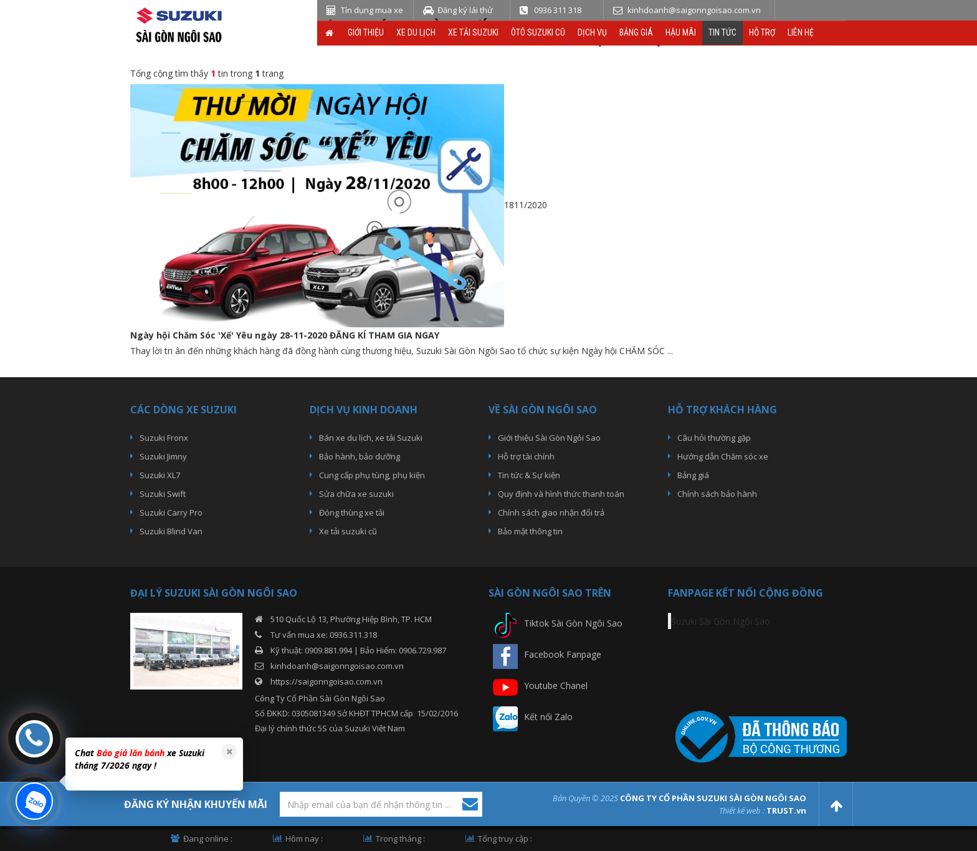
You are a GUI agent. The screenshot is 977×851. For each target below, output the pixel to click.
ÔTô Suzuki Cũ (538, 32)
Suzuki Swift (163, 493)
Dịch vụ (592, 32)
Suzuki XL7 (160, 475)
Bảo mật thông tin (530, 531)
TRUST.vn (786, 810)
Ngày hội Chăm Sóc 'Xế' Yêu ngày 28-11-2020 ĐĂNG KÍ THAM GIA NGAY (284, 335)
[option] (153, 761)
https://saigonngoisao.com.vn (326, 681)
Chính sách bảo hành (717, 493)
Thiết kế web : (742, 810)
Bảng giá (636, 32)
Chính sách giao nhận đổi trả (551, 512)
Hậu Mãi (680, 32)
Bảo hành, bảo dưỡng (359, 456)
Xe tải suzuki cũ (348, 531)
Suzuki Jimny (163, 456)
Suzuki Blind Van (171, 531)
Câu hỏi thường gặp (714, 437)
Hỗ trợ (762, 32)
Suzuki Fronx (164, 437)
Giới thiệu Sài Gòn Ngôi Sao (549, 437)
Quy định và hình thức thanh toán (561, 493)
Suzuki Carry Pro (171, 512)
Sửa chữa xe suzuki (356, 493)
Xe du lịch (416, 32)
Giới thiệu (366, 32)
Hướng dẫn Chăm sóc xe (722, 456)
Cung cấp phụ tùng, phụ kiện (372, 475)
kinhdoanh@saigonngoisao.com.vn (337, 665)
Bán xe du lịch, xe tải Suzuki (370, 437)
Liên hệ (801, 32)
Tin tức (722, 32)
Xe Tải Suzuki (473, 32)
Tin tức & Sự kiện (529, 475)
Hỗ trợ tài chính (526, 456)
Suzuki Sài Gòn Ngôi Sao (720, 621)
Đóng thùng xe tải (351, 512)
